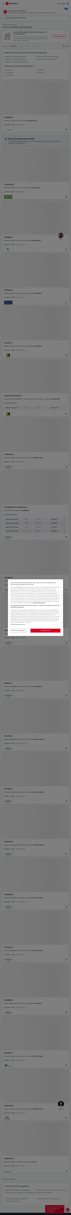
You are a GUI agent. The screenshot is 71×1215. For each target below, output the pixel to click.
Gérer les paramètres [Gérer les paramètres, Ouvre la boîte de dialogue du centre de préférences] (18, 630)
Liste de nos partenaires (18, 624)
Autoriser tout (45, 630)
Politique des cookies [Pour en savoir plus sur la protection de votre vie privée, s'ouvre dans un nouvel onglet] (38, 603)
